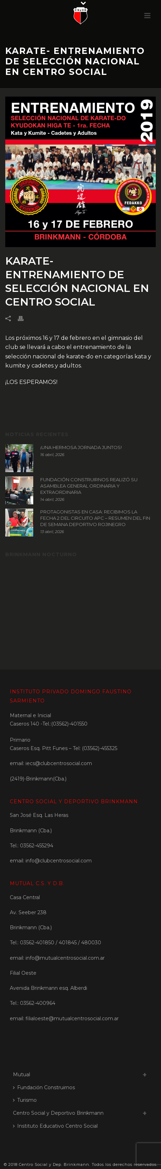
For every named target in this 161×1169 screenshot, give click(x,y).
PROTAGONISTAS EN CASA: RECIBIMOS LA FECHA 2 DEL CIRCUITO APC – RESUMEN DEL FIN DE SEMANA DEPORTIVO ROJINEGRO (95, 518)
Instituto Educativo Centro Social (55, 1126)
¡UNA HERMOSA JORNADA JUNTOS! (81, 447)
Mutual (21, 1074)
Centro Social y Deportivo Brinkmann (58, 1113)
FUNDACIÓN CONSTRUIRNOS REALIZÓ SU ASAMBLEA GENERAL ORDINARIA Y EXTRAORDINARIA (89, 486)
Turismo (25, 1100)
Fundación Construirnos (44, 1087)
